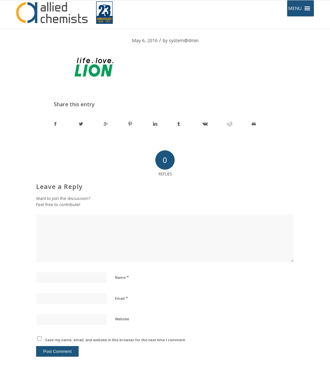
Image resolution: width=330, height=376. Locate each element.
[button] (295, 8)
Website (122, 318)
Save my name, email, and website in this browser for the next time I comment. (115, 339)
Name (122, 277)
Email (121, 298)
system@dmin (184, 40)
